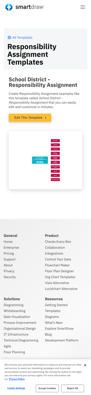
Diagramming (13, 305)
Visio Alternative (57, 283)
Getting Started (56, 305)
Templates (53, 311)
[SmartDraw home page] (25, 7)
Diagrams (52, 317)
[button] (82, 7)
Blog (48, 334)
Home (8, 241)
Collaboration (55, 247)
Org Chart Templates (60, 277)
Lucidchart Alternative (61, 289)
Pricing (9, 253)
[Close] (85, 365)
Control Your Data (58, 259)
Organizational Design (20, 328)
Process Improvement (20, 322)
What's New (54, 322)
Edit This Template (28, 117)
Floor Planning (14, 352)
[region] (45, 377)
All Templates (19, 37)
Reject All (72, 388)
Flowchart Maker (57, 265)
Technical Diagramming (21, 340)
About (8, 265)
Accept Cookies (47, 388)
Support (10, 259)
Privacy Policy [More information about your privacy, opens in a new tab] (17, 379)
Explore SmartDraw (59, 328)
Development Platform (61, 340)
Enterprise (11, 247)
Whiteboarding (14, 311)
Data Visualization (17, 317)
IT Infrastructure (16, 334)
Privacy (9, 271)
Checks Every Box (58, 241)
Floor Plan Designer (59, 271)
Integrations (54, 253)
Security (10, 277)
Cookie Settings (16, 388)
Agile (7, 346)
